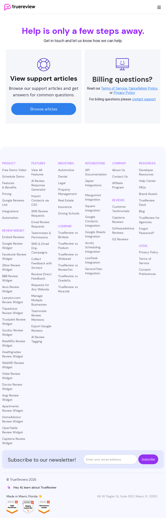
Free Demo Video (14, 172)
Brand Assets (148, 196)
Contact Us (120, 178)
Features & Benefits (9, 187)
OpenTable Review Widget (12, 432)
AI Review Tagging (38, 341)
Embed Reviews (13, 239)
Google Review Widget (12, 248)
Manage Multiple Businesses (39, 302)
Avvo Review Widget (10, 291)
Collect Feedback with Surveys (41, 265)
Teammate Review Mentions (38, 317)
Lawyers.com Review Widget (12, 302)
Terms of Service (145, 263)
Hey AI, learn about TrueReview (34, 487)
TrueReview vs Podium (68, 248)
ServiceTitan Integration (93, 273)
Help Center (147, 183)
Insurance (65, 209)
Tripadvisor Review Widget (12, 313)
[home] (19, 7)
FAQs (142, 189)
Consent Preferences (147, 274)
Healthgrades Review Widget (12, 356)
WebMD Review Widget (13, 367)
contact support (144, 99)
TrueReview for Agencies (149, 222)
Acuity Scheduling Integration (93, 249)
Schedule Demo (13, 178)
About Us (118, 172)
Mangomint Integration (93, 199)
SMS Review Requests (39, 215)
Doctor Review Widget (12, 389)
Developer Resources (146, 174)
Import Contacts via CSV (40, 202)
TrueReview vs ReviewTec (68, 270)
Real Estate (66, 202)
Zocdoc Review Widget (12, 335)
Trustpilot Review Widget (14, 324)
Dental (62, 178)
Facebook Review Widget (14, 259)
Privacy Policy (148, 254)
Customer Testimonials (120, 211)
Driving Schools (68, 215)
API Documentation (96, 174)
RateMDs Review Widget (13, 345)
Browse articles (43, 109)
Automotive (66, 172)
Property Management (67, 194)
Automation (10, 220)
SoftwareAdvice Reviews (123, 233)
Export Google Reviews (41, 330)
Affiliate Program (118, 187)
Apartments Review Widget (12, 411)
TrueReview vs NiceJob (68, 291)
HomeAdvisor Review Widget (12, 421)
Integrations (10, 213)
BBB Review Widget (10, 280)
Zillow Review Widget (11, 270)
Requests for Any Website (40, 289)
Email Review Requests (40, 226)
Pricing (6, 196)
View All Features (37, 174)
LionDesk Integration (92, 262)
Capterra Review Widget (13, 443)
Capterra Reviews (118, 222)
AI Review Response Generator (38, 187)
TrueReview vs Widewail (68, 259)
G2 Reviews (120, 241)
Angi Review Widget (10, 400)
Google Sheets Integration (95, 236)
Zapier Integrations (93, 185)
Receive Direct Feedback (41, 278)
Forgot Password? (146, 233)
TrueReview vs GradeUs (68, 280)
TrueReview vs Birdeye (68, 237)
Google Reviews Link (13, 204)
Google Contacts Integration (92, 223)
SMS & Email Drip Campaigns (40, 250)
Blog (142, 213)
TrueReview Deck (147, 204)
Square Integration (92, 210)
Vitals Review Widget (11, 378)
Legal (61, 185)
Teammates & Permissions (41, 237)
